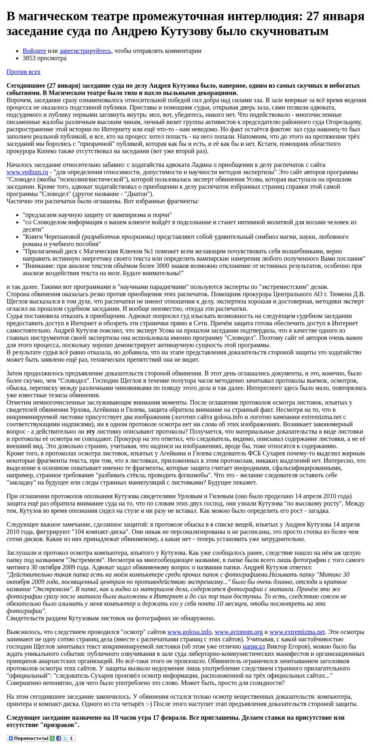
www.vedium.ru (27, 172)
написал (254, 646)
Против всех (23, 71)
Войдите (34, 50)
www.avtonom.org (239, 631)
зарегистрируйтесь (85, 50)
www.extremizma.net (297, 631)
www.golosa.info (189, 631)
